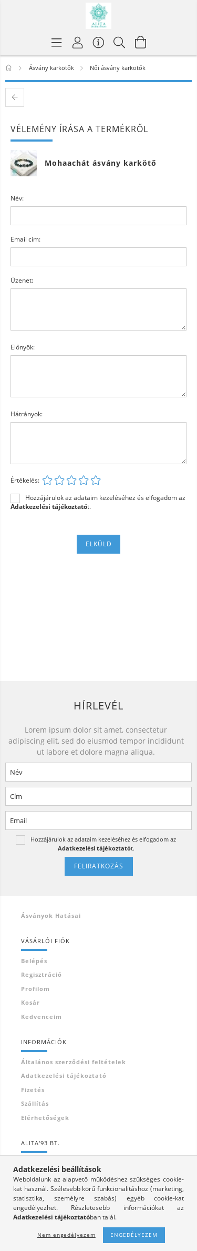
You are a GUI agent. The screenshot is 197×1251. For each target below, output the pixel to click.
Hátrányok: (27, 413)
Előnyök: (23, 347)
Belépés (34, 961)
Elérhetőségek (45, 1118)
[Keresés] (119, 42)
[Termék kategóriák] (56, 42)
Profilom (35, 989)
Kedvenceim (41, 1016)
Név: (17, 198)
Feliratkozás (98, 866)
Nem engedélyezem (66, 1234)
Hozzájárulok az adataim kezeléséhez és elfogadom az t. (98, 502)
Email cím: (25, 239)
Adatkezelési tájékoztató (64, 1075)
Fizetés (33, 1090)
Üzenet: (22, 280)
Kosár (30, 1002)
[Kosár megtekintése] (140, 42)
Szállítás (35, 1103)
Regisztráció (41, 974)
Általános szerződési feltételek (73, 1062)
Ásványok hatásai (51, 915)
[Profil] (77, 42)
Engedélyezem (134, 1234)
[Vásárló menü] (98, 42)
